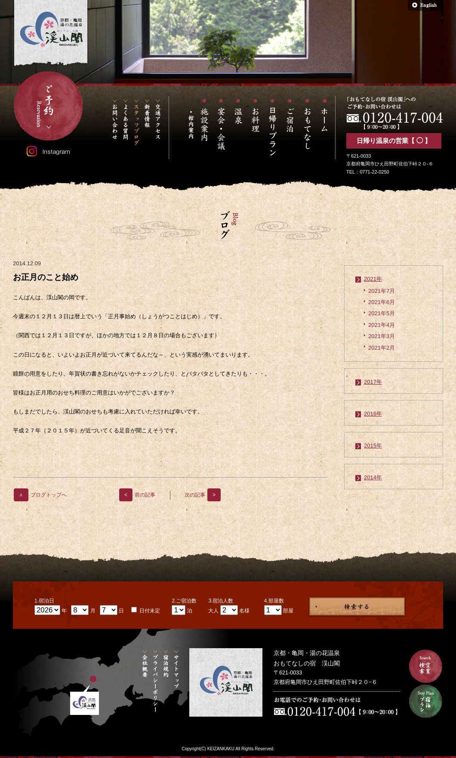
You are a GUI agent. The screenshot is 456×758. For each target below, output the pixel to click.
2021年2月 (381, 348)
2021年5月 (381, 313)
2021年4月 (381, 325)
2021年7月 (381, 291)
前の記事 (137, 495)
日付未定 (149, 611)
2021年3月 (381, 336)
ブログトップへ (40, 495)
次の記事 (203, 495)
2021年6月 (381, 302)
